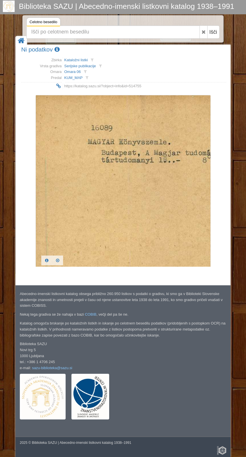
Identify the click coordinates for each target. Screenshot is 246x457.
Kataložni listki (76, 60)
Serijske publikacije (80, 66)
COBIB (90, 314)
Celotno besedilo (43, 23)
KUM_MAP (73, 78)
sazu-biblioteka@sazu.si (52, 368)
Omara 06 (72, 72)
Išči (213, 32)
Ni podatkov (40, 49)
